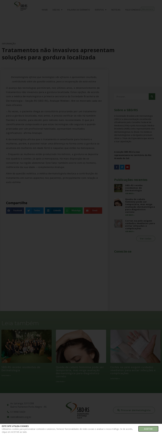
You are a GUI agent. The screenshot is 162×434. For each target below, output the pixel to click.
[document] (81, 217)
